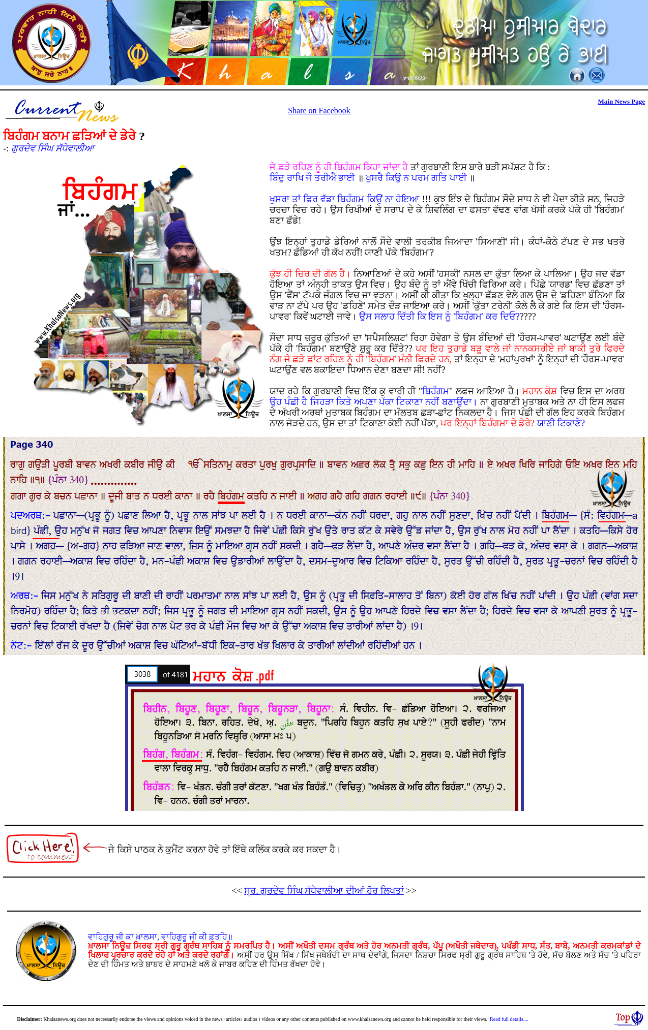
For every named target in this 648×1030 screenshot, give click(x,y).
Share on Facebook (319, 110)
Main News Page (621, 101)
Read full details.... (509, 1019)
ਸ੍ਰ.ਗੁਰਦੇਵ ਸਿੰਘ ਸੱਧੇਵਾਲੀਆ (324, 891)
